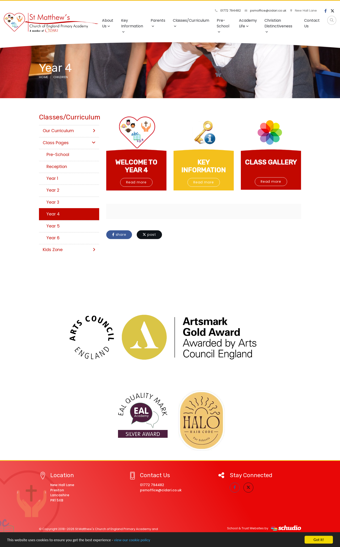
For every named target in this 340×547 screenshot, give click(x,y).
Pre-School (223, 26)
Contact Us (312, 23)
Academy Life (248, 23)
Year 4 (53, 214)
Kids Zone (69, 249)
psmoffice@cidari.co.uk (265, 10)
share (119, 234)
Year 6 (53, 238)
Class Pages (69, 143)
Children (60, 77)
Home (43, 77)
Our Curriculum (69, 131)
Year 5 (53, 226)
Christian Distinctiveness (278, 26)
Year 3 (53, 202)
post (149, 234)
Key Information (132, 26)
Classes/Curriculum (191, 23)
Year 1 (52, 178)
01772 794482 (228, 10)
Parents (158, 23)
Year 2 (53, 190)
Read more (136, 196)
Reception (57, 166)
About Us (107, 23)
